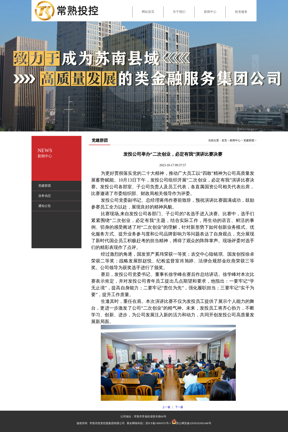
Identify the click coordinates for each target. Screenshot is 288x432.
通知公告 (44, 206)
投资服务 (241, 11)
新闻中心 (210, 11)
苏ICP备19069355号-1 (158, 423)
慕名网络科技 (135, 423)
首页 (224, 140)
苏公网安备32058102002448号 (193, 423)
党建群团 (44, 185)
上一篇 (166, 407)
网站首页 (148, 11)
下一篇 (179, 407)
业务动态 (44, 195)
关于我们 (179, 11)
